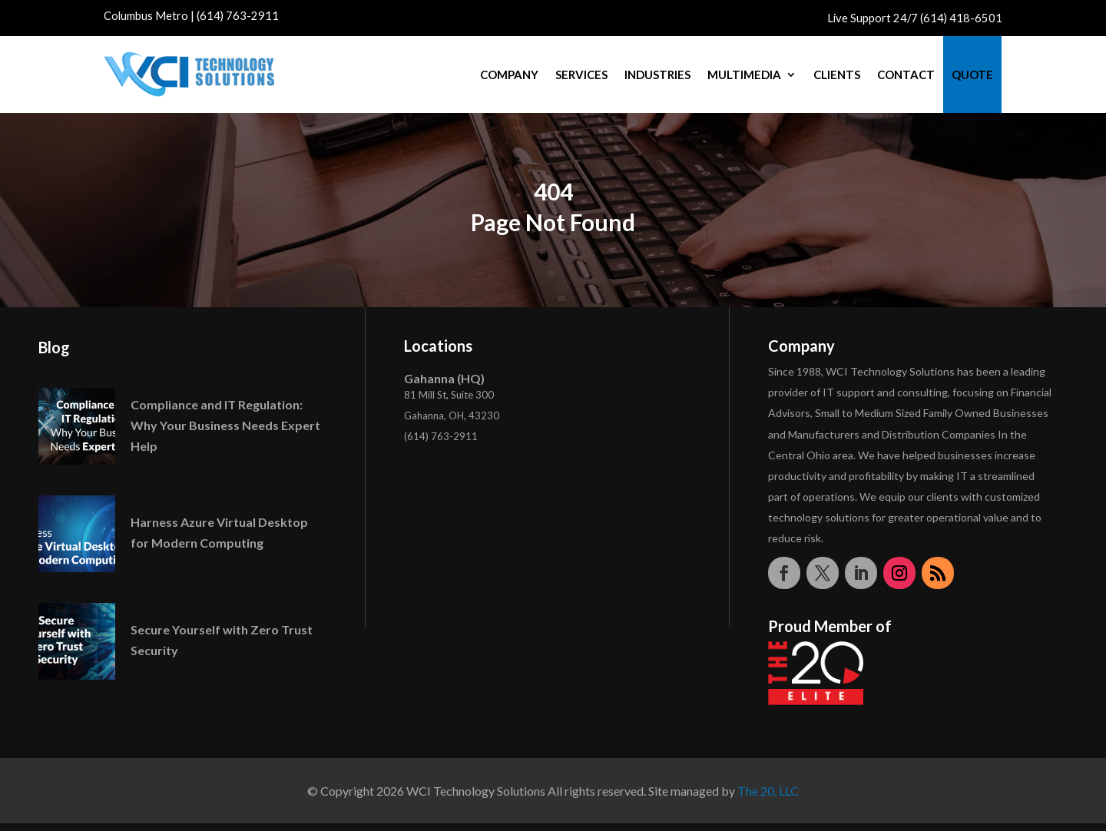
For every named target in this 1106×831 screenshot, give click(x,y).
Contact (906, 74)
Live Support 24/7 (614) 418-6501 (914, 18)
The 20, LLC (768, 790)
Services (581, 74)
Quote (972, 74)
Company (509, 74)
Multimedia (744, 74)
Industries (657, 74)
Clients (836, 74)
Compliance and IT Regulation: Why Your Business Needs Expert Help (225, 425)
